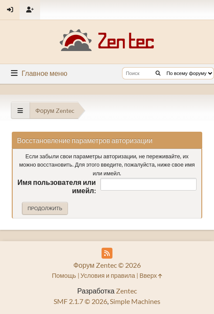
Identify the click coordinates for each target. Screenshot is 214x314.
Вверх (150, 275)
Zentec (126, 291)
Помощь (64, 275)
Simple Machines (135, 301)
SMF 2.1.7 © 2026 (80, 301)
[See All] (20, 110)
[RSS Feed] (107, 253)
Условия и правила (108, 275)
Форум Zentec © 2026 (107, 265)
